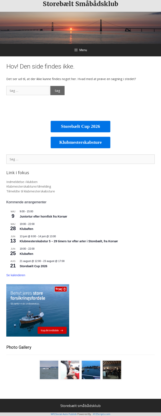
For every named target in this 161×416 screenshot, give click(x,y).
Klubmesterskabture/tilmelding (28, 186)
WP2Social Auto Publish (64, 414)
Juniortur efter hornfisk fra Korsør (43, 216)
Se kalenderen (15, 275)
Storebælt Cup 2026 (33, 266)
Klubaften (26, 229)
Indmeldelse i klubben (22, 182)
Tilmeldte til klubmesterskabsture (30, 191)
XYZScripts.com (101, 414)
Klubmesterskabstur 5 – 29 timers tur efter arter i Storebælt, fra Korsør (69, 241)
